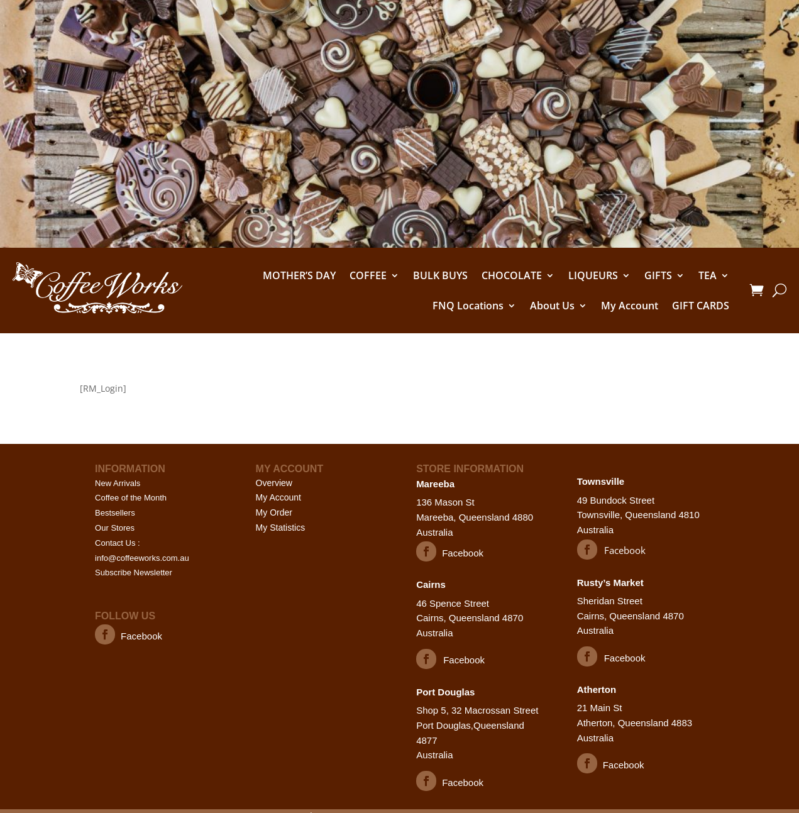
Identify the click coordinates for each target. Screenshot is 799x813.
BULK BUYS (440, 275)
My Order (274, 512)
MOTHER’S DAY (299, 275)
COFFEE (368, 275)
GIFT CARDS (700, 305)
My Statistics (281, 528)
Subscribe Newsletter (133, 572)
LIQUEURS (593, 275)
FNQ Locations (468, 305)
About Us (552, 305)
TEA (707, 275)
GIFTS (658, 275)
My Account (629, 305)
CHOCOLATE (512, 275)
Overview (274, 483)
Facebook (141, 636)
